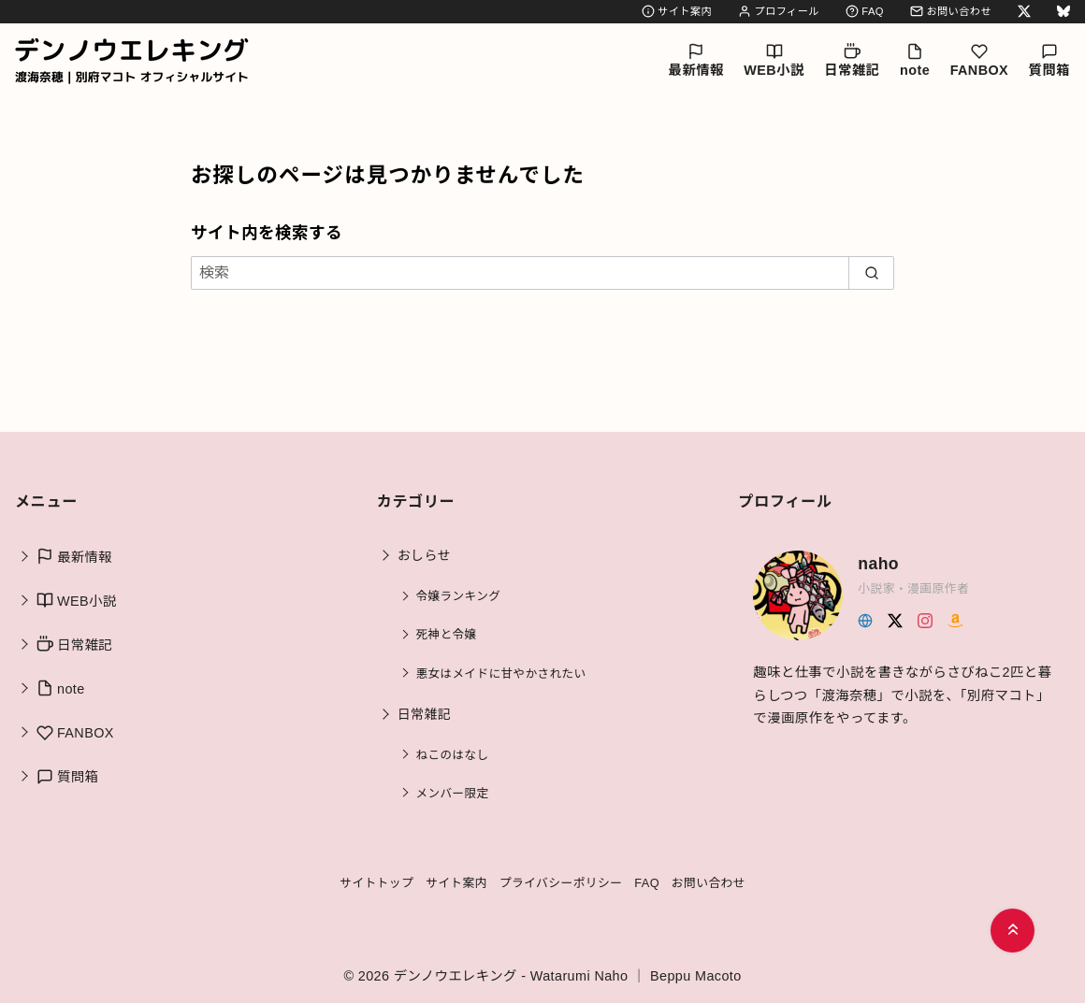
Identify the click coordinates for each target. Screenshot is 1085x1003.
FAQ (865, 11)
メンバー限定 (452, 793)
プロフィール (778, 11)
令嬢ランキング (458, 596)
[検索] (542, 273)
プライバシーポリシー (561, 883)
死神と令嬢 (446, 634)
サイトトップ (376, 883)
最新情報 (696, 60)
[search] (871, 273)
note (915, 60)
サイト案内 (677, 11)
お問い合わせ (950, 11)
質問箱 (1049, 60)
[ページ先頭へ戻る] (1012, 931)
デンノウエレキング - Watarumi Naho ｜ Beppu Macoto (568, 975)
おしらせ (424, 555)
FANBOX (979, 60)
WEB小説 (773, 60)
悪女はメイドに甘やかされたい (501, 674)
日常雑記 (851, 60)
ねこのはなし (452, 755)
